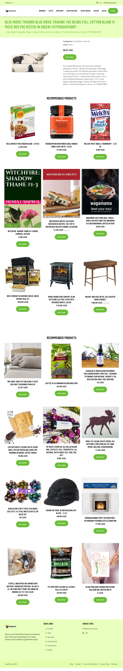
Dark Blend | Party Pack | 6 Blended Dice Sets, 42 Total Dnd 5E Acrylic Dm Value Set (22, 511)
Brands (50, 629)
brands (42, 11)
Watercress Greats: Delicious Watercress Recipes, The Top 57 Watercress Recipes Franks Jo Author (61, 224)
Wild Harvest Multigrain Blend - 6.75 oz (22, 143)
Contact (78, 664)
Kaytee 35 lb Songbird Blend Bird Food (61, 383)
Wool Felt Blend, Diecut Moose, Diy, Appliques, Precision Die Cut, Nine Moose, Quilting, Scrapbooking (100, 444)
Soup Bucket (72, 11)
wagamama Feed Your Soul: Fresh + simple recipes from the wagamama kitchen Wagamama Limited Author (100, 221)
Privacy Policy (104, 664)
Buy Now (70, 57)
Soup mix (86, 41)
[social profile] (14, 3)
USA (100, 3)
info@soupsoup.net (110, 3)
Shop (113, 11)
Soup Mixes (85, 11)
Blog (104, 11)
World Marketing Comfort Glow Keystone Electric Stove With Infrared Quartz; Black (61, 299)
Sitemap (114, 664)
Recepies (59, 11)
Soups (96, 11)
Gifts (51, 11)
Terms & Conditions (90, 664)
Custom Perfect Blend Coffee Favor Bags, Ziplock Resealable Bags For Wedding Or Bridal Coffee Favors (23, 450)
